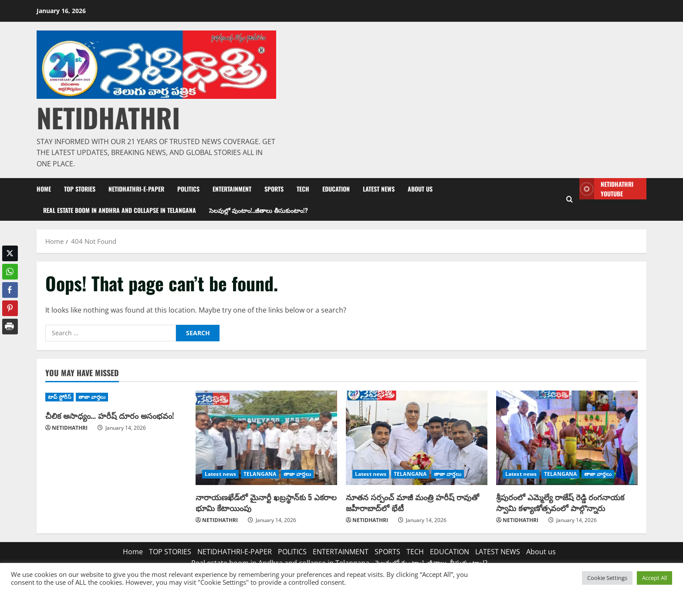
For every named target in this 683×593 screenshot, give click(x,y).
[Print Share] (10, 326)
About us (420, 188)
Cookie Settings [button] (607, 578)
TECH (303, 188)
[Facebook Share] (10, 290)
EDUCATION (336, 188)
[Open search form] (569, 199)
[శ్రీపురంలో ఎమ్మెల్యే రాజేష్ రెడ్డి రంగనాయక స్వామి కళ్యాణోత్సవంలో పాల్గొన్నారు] (567, 438)
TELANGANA (259, 474)
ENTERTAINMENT (232, 188)
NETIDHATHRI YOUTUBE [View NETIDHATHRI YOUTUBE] (606, 188)
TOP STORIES (79, 188)
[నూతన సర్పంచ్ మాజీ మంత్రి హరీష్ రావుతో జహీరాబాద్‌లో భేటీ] (416, 438)
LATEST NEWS (379, 188)
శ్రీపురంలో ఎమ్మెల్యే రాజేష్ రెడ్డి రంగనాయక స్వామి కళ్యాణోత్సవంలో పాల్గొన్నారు (560, 502)
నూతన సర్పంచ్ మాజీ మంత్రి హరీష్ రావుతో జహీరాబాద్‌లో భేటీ (412, 502)
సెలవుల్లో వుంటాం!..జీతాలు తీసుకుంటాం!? (258, 210)
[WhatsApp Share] (10, 272)
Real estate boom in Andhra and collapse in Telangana (119, 210)
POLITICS (188, 188)
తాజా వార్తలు (92, 397)
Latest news (220, 474)
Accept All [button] (654, 578)
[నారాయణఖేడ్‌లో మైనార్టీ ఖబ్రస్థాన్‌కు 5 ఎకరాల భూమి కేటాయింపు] (266, 438)
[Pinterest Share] (10, 308)
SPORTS (274, 188)
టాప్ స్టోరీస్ (59, 397)
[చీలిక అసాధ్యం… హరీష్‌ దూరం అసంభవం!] (116, 397)
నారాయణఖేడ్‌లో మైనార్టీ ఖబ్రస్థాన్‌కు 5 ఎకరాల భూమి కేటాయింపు (266, 502)
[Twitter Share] (10, 253)
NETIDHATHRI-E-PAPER (136, 188)
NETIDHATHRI (108, 117)
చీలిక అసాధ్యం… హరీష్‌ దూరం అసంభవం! (109, 415)
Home (44, 188)
